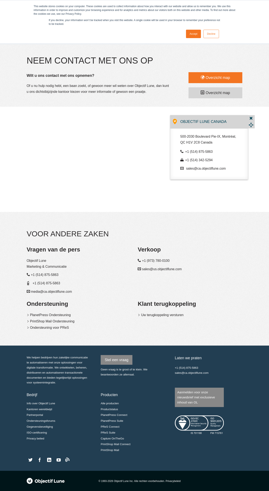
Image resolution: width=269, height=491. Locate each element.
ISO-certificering (37, 432)
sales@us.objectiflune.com (162, 269)
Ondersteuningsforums (41, 420)
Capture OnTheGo (112, 438)
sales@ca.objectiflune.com (206, 168)
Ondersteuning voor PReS (49, 327)
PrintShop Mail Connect (116, 444)
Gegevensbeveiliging (40, 426)
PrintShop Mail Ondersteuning (52, 321)
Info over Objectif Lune (41, 403)
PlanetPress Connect (114, 414)
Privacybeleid (173, 481)
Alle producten (110, 403)
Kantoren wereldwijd (39, 409)
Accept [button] (193, 33)
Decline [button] (211, 33)
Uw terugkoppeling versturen (162, 315)
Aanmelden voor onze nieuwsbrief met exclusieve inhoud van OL (196, 397)
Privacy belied (35, 438)
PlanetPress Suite (112, 420)
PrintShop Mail (110, 450)
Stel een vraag (116, 360)
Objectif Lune (46, 481)
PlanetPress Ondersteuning (50, 315)
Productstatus (109, 409)
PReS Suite (108, 432)
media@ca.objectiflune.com (51, 291)
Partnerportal (35, 414)
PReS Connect (110, 426)
